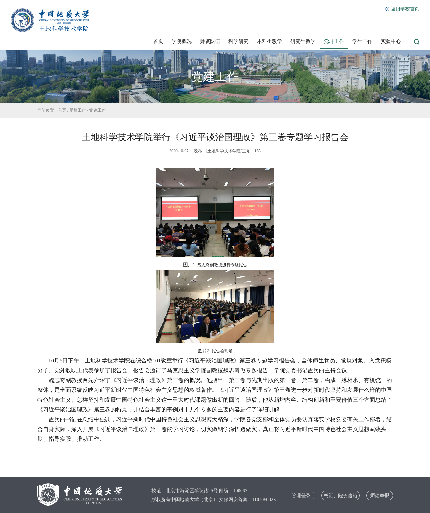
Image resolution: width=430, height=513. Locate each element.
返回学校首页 (402, 8)
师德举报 (379, 495)
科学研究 (238, 41)
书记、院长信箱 (340, 495)
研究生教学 (303, 41)
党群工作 (334, 41)
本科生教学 (269, 41)
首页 (158, 41)
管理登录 (301, 495)
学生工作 (362, 41)
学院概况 (182, 41)
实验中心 (391, 41)
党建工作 (97, 110)
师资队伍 (210, 41)
